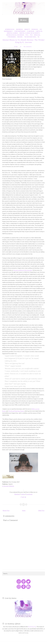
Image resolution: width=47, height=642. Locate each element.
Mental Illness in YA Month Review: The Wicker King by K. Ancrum (24, 41)
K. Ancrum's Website (8, 486)
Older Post (41, 510)
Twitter (23, 494)
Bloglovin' (17, 494)
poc (27, 35)
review (19, 37)
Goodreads (29, 494)
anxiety (27, 29)
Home (23, 510)
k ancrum (30, 31)
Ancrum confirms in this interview (22, 270)
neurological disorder (15, 35)
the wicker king (30, 37)
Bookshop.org (32, 626)
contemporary (19, 31)
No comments (28, 46)
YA (38, 37)
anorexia (19, 29)
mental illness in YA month (29, 33)
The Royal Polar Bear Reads (16, 411)
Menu (24, 20)
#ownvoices (9, 29)
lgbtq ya (39, 31)
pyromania (12, 37)
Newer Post (6, 510)
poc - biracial (35, 35)
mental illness (12, 33)
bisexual (35, 29)
